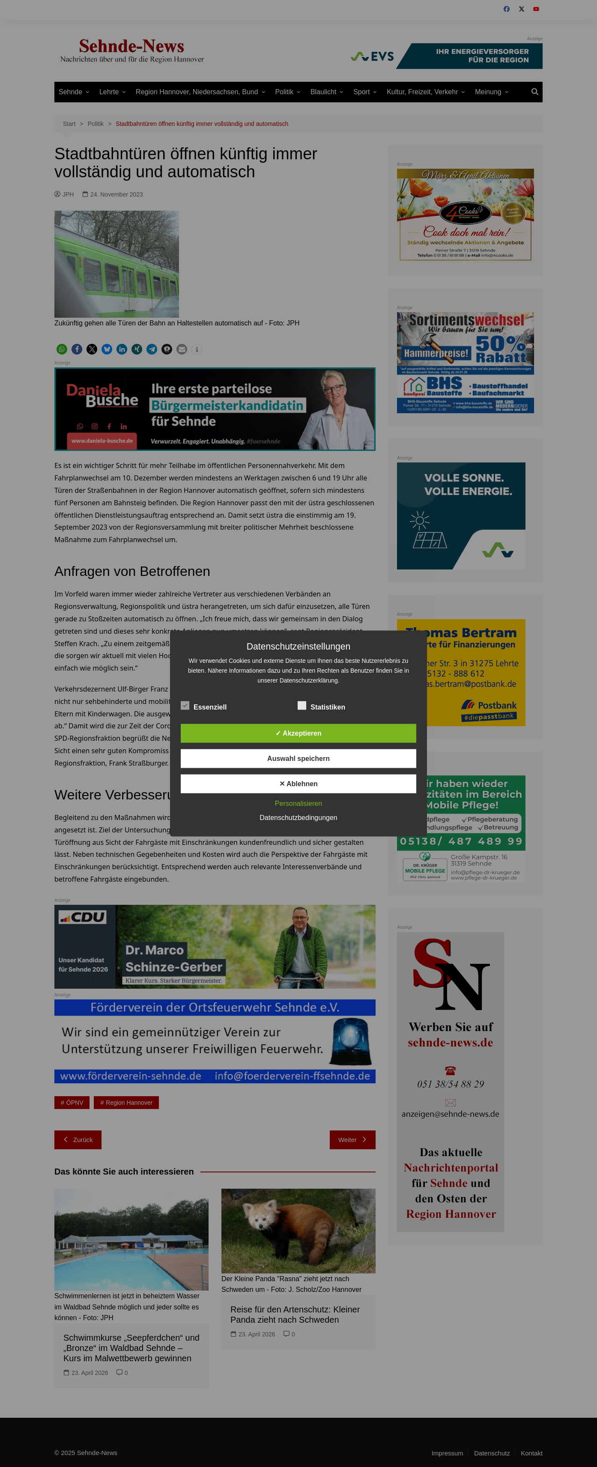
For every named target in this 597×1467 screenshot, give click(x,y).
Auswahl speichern (298, 758)
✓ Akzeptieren (298, 733)
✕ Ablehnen (298, 783)
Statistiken (321, 706)
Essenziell (204, 706)
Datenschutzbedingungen (298, 817)
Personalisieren (298, 803)
